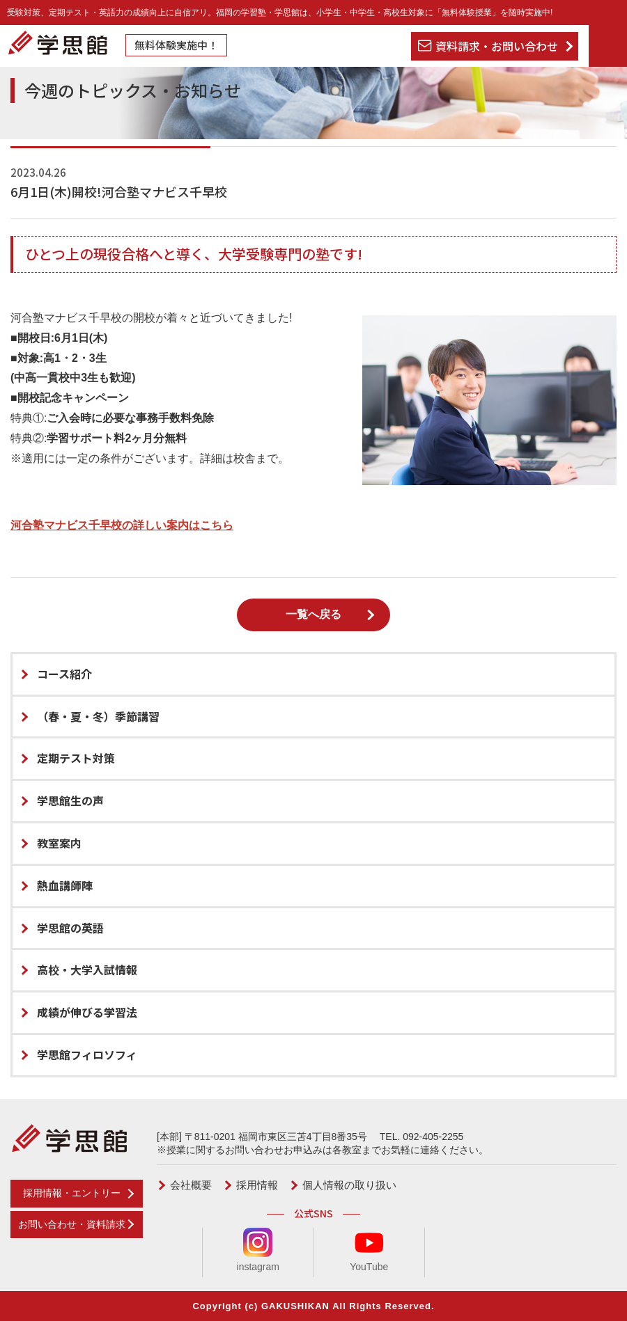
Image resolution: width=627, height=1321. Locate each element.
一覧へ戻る (313, 614)
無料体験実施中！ (176, 45)
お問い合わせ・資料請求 (71, 1224)
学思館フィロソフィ (87, 1054)
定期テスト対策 (76, 758)
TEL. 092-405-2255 (422, 1136)
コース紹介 (64, 673)
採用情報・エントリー (72, 1193)
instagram (258, 1250)
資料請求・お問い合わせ (496, 46)
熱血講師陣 (65, 885)
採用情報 (257, 1185)
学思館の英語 (70, 927)
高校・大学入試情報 (87, 969)
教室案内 (59, 842)
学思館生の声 (70, 800)
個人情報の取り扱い (349, 1185)
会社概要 (191, 1185)
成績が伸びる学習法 (87, 1012)
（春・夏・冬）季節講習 (98, 716)
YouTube (369, 1250)
